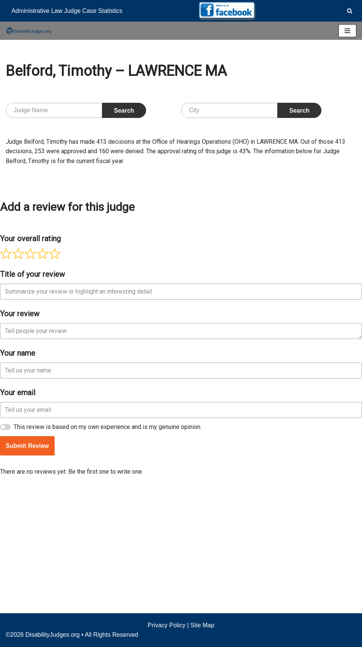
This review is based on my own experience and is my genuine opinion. (107, 540)
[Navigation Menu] (347, 30)
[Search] (350, 11)
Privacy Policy (167, 625)
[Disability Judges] (28, 31)
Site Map (202, 625)
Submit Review (27, 559)
